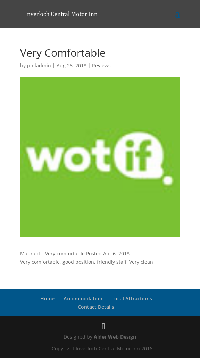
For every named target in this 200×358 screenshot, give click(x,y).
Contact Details (96, 307)
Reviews (101, 65)
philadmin (39, 65)
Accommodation (83, 298)
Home (47, 298)
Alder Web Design (115, 336)
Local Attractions (131, 298)
